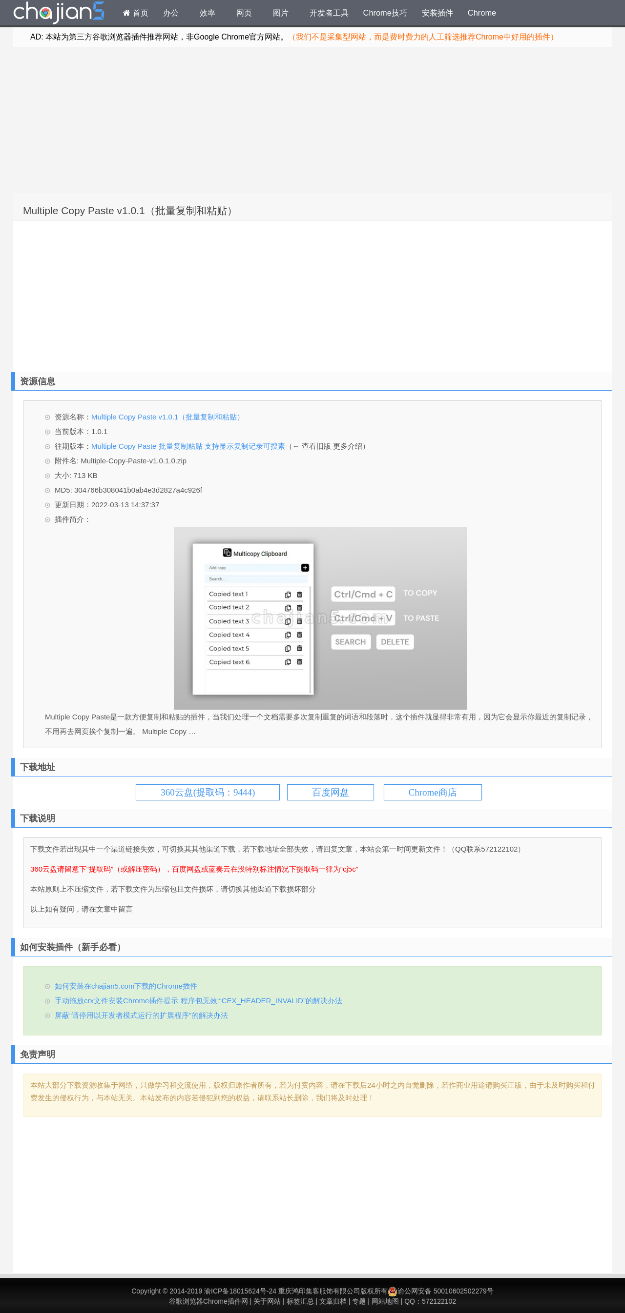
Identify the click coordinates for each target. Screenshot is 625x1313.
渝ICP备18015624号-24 (240, 1291)
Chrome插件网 (59, 14)
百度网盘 (330, 792)
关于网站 (267, 1301)
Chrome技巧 (385, 12)
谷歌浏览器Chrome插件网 (208, 1301)
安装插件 (437, 12)
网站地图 (385, 1301)
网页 (244, 12)
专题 (359, 1301)
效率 (207, 12)
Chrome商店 (433, 792)
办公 (171, 12)
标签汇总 (300, 1301)
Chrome (482, 12)
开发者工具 (329, 12)
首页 (135, 12)
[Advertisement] (312, 120)
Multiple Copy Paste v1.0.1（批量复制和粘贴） (130, 210)
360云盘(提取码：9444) (208, 792)
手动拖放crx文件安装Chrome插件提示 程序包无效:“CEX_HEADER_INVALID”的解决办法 (198, 1000)
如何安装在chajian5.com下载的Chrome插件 (126, 986)
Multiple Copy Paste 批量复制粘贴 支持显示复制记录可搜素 (188, 446)
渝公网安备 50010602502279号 (441, 1291)
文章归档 (333, 1301)
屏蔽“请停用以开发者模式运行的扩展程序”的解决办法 (141, 1015)
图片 (281, 12)
